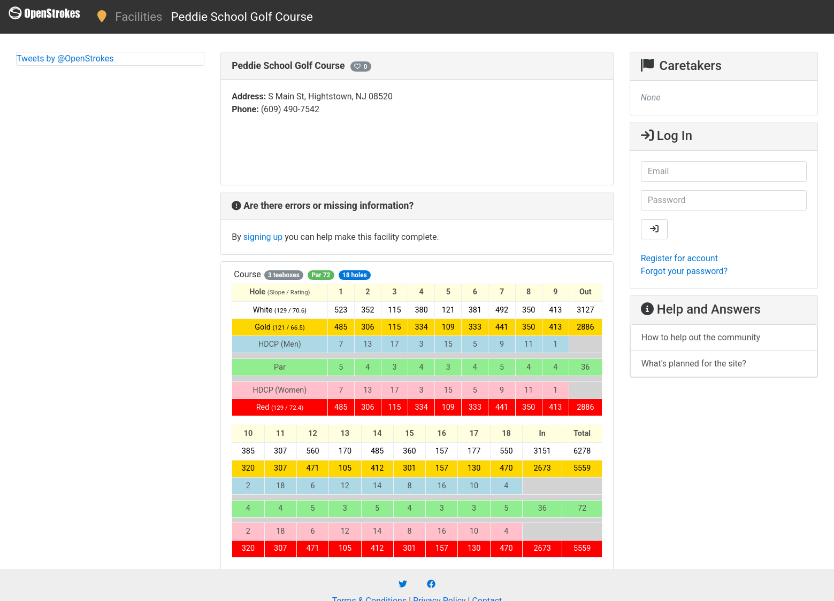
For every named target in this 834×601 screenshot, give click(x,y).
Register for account (679, 258)
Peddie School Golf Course (242, 17)
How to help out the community (700, 337)
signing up (262, 237)
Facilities (138, 17)
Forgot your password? (684, 271)
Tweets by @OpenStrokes (65, 58)
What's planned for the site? (693, 363)
